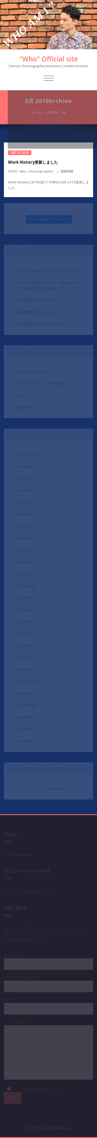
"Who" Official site (48, 59)
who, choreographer (36, 171)
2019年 (52, 112)
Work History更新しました (33, 162)
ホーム (37, 112)
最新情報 (67, 171)
